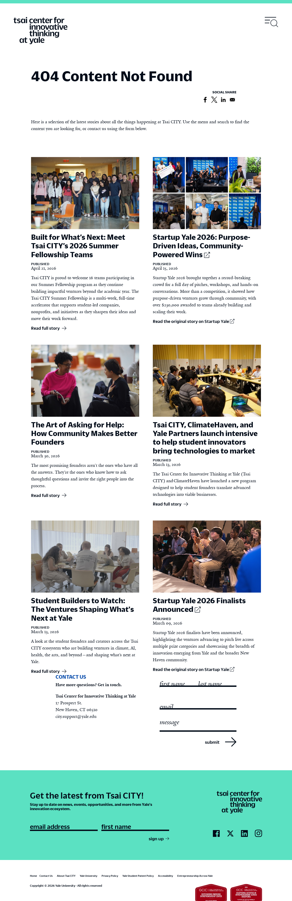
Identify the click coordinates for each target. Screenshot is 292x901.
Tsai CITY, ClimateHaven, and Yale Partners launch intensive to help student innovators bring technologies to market (205, 437)
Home (33, 875)
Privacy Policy (110, 875)
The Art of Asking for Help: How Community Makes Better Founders (84, 433)
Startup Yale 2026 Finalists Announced (199, 604)
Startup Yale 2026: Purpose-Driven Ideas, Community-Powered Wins (201, 245)
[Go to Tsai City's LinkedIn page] (244, 834)
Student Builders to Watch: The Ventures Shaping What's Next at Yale (82, 609)
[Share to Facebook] (205, 100)
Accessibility (165, 875)
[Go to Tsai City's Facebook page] (216, 834)
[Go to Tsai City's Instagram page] (258, 833)
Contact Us (46, 875)
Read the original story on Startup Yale (193, 321)
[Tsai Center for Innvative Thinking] (40, 31)
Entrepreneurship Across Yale (195, 875)
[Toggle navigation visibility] (271, 22)
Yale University (88, 875)
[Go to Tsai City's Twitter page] (230, 834)
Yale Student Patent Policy (138, 875)
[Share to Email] (232, 100)
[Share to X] (214, 100)
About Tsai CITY (66, 875)
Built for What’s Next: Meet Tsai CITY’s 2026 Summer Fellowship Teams (78, 245)
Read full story (45, 328)
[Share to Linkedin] (223, 100)
